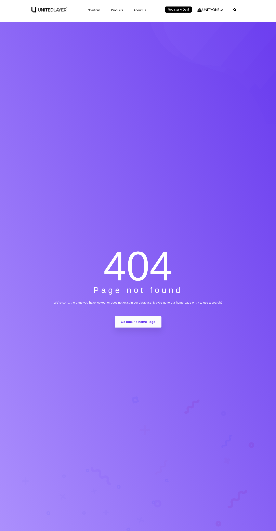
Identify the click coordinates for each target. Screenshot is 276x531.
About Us (142, 10)
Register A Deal (178, 9)
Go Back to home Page (138, 322)
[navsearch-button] (235, 10)
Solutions (96, 10)
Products (119, 10)
